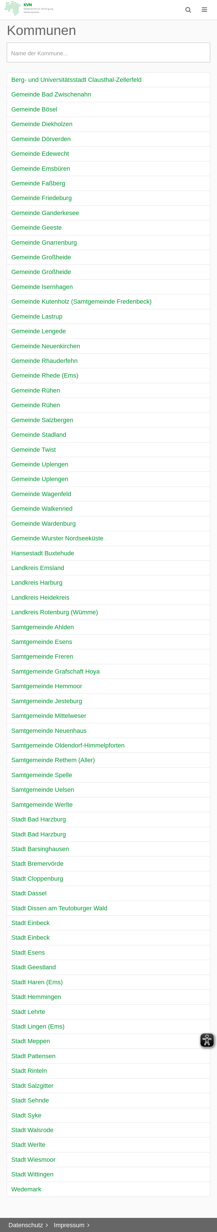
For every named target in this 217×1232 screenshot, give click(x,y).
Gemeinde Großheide (41, 257)
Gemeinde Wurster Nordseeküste (57, 538)
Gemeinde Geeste (36, 227)
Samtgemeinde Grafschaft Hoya (55, 671)
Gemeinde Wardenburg (43, 523)
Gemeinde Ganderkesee (45, 212)
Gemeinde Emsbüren (40, 168)
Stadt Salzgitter (32, 1085)
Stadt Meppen (30, 1041)
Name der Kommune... (39, 53)
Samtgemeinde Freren (42, 656)
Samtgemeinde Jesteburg (46, 701)
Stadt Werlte (28, 1144)
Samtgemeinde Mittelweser (48, 715)
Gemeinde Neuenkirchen (45, 346)
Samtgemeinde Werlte (42, 804)
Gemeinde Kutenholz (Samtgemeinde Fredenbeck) (81, 301)
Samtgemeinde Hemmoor (46, 686)
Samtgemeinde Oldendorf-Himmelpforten (68, 745)
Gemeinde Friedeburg (41, 197)
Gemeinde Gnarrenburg (44, 242)
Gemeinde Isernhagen (42, 286)
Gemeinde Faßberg (38, 183)
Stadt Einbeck (30, 922)
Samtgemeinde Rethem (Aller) (53, 760)
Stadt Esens (28, 952)
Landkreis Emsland (37, 567)
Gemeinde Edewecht (40, 153)
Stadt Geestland (33, 967)
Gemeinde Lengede (38, 331)
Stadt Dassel (29, 893)
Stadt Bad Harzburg (38, 819)
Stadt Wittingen (32, 1174)
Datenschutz (25, 1225)
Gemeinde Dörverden (41, 139)
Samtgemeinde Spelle (41, 775)
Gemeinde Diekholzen (41, 124)
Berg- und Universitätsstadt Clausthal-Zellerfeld (76, 79)
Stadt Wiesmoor (33, 1159)
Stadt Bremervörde (37, 863)
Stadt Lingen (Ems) (37, 1026)
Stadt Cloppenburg (37, 878)
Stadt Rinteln (29, 1070)
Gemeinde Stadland (38, 434)
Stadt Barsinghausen (40, 848)
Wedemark (26, 1189)
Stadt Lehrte (28, 1011)
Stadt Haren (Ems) (37, 982)
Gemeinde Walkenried (42, 508)
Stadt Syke (26, 1115)
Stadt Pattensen (33, 1056)
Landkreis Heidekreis (40, 597)
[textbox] (108, 52)
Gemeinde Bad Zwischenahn (51, 94)
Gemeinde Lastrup (36, 316)
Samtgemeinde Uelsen (42, 789)
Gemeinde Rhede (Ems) (44, 375)
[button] (204, 9)
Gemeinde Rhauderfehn (44, 360)
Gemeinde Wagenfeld (41, 493)
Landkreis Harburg (36, 582)
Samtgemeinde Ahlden (42, 627)
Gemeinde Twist (33, 449)
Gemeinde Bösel (34, 109)
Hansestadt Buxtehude (42, 553)
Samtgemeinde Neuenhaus (49, 730)
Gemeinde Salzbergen (42, 420)
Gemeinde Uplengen (39, 464)
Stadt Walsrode (32, 1130)
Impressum (69, 1225)
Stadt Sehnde (30, 1100)
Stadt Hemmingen (36, 996)
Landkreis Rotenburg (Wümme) (54, 612)
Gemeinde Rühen (35, 390)
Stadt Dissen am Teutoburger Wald (59, 908)
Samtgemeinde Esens (41, 641)
